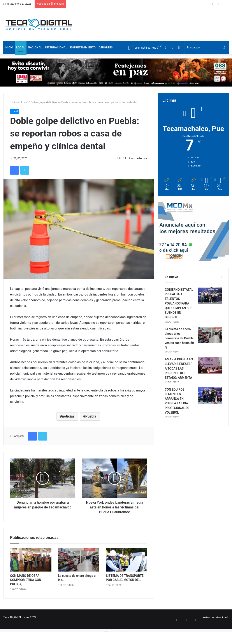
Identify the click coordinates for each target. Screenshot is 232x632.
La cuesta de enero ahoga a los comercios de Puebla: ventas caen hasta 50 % (179, 338)
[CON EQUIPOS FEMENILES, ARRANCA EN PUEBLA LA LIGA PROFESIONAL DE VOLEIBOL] (210, 395)
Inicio (9, 47)
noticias (68, 416)
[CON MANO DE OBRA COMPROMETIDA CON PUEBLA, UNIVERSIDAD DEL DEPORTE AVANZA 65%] (30, 560)
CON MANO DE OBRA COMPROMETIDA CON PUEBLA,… (25, 580)
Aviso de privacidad (215, 617)
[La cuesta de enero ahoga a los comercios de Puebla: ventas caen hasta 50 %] (78, 560)
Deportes (106, 47)
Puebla (90, 416)
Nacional (35, 47)
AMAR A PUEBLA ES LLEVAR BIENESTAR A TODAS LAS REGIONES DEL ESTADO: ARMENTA (179, 368)
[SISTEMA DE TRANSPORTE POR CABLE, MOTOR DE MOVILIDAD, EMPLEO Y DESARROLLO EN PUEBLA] (126, 560)
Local (20, 47)
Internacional (56, 47)
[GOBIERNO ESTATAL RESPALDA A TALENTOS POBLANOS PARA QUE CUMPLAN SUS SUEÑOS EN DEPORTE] (210, 295)
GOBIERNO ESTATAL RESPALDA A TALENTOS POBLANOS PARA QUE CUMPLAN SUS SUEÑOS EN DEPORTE (179, 303)
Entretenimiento (83, 47)
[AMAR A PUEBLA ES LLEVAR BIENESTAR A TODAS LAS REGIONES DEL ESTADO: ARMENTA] (210, 365)
